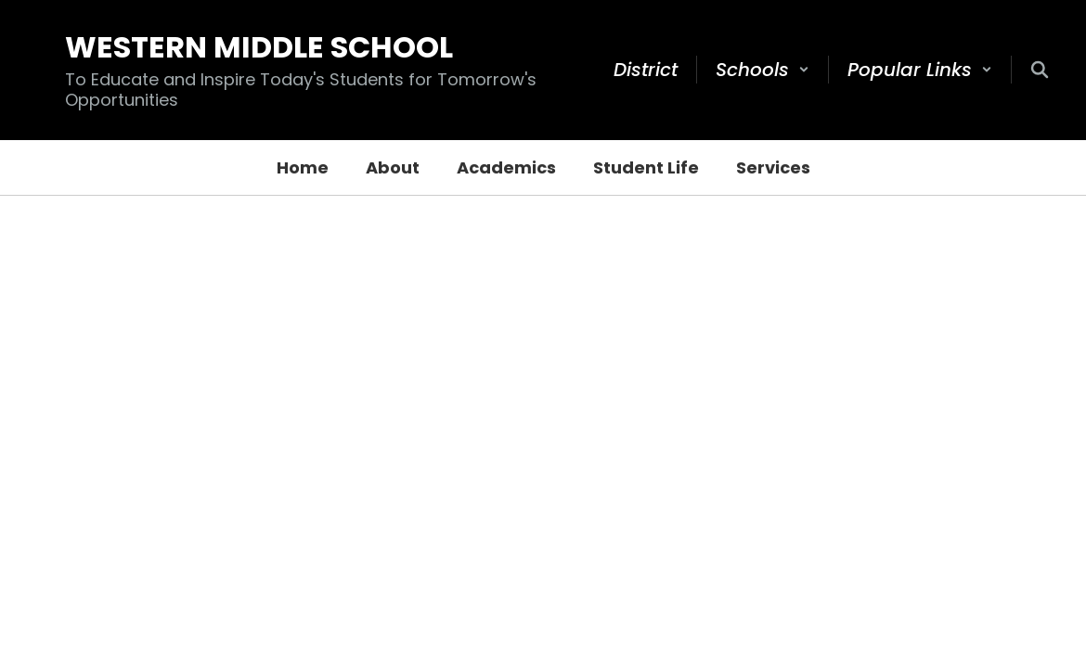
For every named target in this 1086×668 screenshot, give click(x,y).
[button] (762, 70)
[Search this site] (1039, 69)
